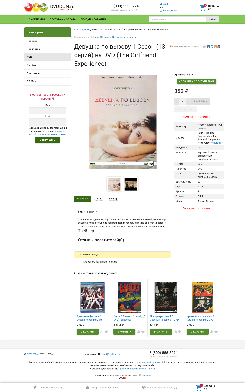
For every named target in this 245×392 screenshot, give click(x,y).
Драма (95, 37)
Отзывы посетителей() (101, 240)
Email (80, 276)
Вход (164, 4)
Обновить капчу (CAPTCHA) (117, 340)
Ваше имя (83, 268)
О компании (36, 19)
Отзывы (98, 198)
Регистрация (168, 10)
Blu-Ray (31, 65)
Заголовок (84, 288)
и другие (218, 143)
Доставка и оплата (63, 19)
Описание (82, 198)
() (48, 387)
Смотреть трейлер (196, 118)
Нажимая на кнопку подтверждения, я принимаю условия (47, 131)
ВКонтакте (117, 257)
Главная (78, 29)
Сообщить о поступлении (196, 81)
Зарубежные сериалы (124, 37)
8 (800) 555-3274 (125, 6)
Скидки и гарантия (94, 19)
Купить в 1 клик (186, 110)
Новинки (32, 41)
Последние (34, 49)
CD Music (32, 81)
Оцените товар (86, 297)
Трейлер (113, 198)
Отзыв (81, 302)
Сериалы (106, 37)
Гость (82, 256)
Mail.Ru (98, 257)
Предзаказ (33, 73)
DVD (29, 57)
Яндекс (136, 257)
